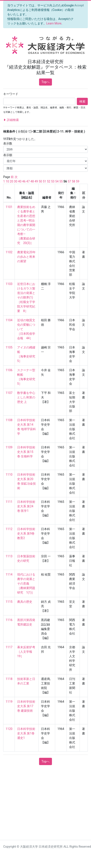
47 (28, 181)
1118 (9, 679)
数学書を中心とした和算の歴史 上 (26, 397)
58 (73, 181)
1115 (9, 601)
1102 (9, 252)
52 (48, 181)
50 (40, 181)
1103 (9, 284)
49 (36, 181)
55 (61, 181)
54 (57, 181)
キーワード (10, 94)
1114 (9, 574)
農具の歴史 (24, 601)
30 (15, 181)
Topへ (45, 82)
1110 (9, 474)
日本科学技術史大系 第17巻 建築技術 (26, 706)
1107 (9, 393)
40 (19, 181)
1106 (9, 370)
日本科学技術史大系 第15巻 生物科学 (26, 452)
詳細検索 (11, 120)
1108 (9, 420)
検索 (82, 101)
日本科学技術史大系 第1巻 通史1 (26, 733)
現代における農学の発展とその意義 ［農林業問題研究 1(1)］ (26, 583)
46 (24, 181)
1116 (9, 620)
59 (77, 181)
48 (32, 181)
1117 (9, 647)
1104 (9, 320)
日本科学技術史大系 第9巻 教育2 (26, 533)
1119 (9, 701)
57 (69, 181)
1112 (9, 529)
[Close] (79, 5)
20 (11, 181)
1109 (9, 447)
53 (53, 181)
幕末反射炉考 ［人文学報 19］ (26, 651)
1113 (9, 556)
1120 (9, 729)
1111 (9, 501)
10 (7, 181)
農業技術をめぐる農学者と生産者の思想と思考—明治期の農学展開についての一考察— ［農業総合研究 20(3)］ (26, 225)
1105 (9, 347)
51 (44, 181)
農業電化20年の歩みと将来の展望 (26, 256)
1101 (9, 207)
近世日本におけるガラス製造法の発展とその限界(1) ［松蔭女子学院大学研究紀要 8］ (26, 297)
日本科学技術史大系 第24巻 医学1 (26, 506)
